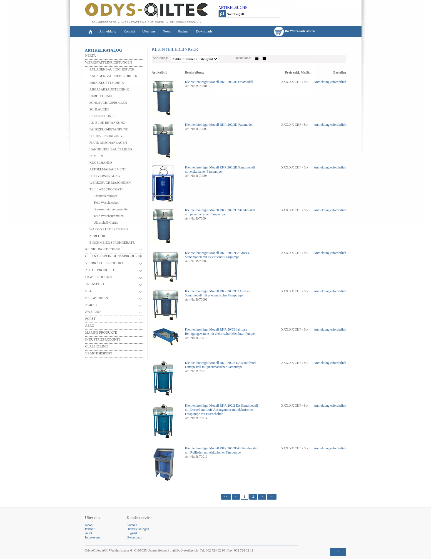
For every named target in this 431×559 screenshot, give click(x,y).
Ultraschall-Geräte (106, 223)
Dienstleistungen (138, 529)
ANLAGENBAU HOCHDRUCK (111, 69)
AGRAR (91, 305)
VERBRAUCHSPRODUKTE (105, 263)
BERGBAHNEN (96, 298)
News (167, 31)
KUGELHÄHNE (101, 163)
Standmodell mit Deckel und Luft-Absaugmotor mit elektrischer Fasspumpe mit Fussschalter (221, 410)
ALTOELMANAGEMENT (107, 169)
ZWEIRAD (93, 312)
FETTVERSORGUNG (104, 176)
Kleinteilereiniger (105, 196)
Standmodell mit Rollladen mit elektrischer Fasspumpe (221, 450)
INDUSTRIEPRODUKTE (103, 339)
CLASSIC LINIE (97, 346)
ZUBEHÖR (97, 236)
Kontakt (129, 31)
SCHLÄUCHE (99, 109)
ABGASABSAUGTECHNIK (109, 89)
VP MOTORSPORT (99, 353)
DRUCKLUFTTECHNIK (106, 83)
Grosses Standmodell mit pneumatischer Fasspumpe (218, 293)
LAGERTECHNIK (102, 116)
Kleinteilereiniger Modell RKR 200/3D (211, 125)
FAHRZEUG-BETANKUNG (109, 129)
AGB (88, 533)
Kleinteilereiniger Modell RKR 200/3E (211, 82)
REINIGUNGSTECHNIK (102, 249)
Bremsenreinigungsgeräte (111, 209)
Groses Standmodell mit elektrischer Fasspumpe (217, 255)
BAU (88, 291)
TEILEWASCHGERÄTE (106, 189)
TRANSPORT (94, 284)
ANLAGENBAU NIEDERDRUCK (113, 76)
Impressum (92, 537)
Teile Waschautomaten (109, 216)
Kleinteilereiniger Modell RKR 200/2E (211, 167)
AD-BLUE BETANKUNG (107, 123)
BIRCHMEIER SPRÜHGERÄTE (112, 243)
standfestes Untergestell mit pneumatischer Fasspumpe (220, 365)
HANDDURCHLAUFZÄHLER (111, 149)
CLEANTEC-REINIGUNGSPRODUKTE (113, 256)
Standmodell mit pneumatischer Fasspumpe (220, 212)
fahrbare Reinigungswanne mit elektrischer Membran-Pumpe (220, 332)
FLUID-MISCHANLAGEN (108, 143)
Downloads (204, 31)
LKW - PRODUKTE (99, 277)
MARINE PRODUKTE (101, 332)
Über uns (148, 31)
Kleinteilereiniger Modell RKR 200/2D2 (212, 291)
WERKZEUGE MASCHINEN (110, 183)
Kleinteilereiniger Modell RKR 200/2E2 (212, 253)
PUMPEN (96, 156)
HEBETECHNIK (101, 96)
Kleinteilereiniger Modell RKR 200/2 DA (213, 363)
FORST (90, 319)
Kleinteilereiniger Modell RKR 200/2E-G (213, 448)
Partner (183, 31)
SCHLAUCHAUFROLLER (108, 103)
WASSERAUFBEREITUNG (108, 229)
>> (272, 496)
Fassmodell (245, 82)
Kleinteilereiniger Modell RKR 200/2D (211, 210)
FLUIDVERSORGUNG (105, 136)
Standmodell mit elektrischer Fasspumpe (220, 169)
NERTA (90, 55)
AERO (89, 326)
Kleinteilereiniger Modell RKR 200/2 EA (212, 405)
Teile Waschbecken (106, 203)
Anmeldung (107, 31)
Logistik (132, 533)
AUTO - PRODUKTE (100, 270)
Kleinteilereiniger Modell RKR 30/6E (210, 329)
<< (226, 496)
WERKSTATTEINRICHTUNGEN (108, 62)
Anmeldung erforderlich (330, 82)
